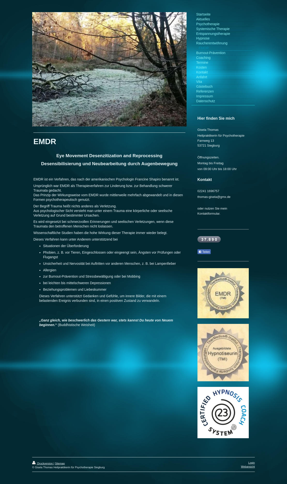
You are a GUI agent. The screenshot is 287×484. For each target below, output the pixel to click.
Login (251, 462)
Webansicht (248, 466)
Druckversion (42, 463)
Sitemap (60, 463)
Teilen (204, 252)
